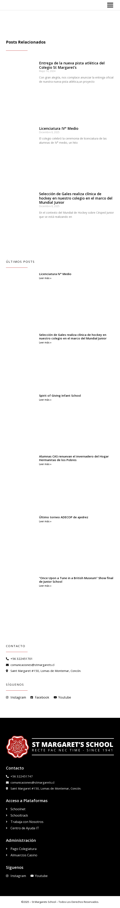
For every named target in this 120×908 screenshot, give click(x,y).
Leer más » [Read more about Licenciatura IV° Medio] (45, 278)
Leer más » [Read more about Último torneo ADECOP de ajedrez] (45, 521)
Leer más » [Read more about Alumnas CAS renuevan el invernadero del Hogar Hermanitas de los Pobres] (45, 464)
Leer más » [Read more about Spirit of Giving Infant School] (45, 399)
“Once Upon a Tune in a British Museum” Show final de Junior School (76, 579)
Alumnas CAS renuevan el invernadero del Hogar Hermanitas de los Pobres (74, 458)
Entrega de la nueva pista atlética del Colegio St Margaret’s (72, 65)
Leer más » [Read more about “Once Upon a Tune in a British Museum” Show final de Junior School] (45, 585)
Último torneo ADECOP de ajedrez (63, 517)
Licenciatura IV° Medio (58, 128)
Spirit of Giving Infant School (60, 395)
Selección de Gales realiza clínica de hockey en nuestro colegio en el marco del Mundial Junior (75, 198)
